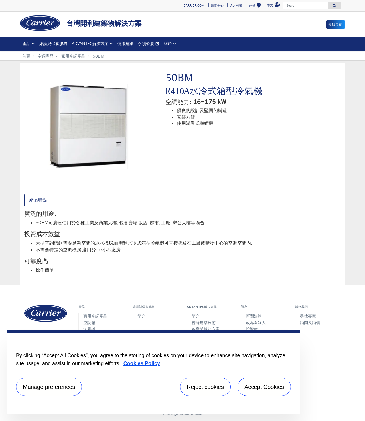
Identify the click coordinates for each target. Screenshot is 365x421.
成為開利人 (256, 322)
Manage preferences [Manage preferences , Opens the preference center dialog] (49, 387)
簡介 (141, 316)
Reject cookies (205, 387)
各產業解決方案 (206, 328)
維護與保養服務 (53, 43)
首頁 (26, 56)
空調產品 (46, 56)
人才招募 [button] (236, 5)
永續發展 (149, 44)
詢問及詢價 (310, 322)
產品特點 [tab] (38, 200)
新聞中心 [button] (217, 5)
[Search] (306, 5)
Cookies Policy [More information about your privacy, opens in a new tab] (141, 363)
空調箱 (89, 322)
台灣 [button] (256, 6)
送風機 (89, 328)
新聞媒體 (254, 316)
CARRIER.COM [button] (194, 5)
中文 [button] (274, 6)
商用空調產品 (95, 316)
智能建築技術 (204, 322)
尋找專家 (308, 316)
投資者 (252, 328)
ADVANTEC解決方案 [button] (90, 43)
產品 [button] (26, 43)
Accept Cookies (264, 387)
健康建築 (125, 43)
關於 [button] (168, 43)
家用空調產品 (73, 56)
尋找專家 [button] (335, 24)
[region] (153, 372)
